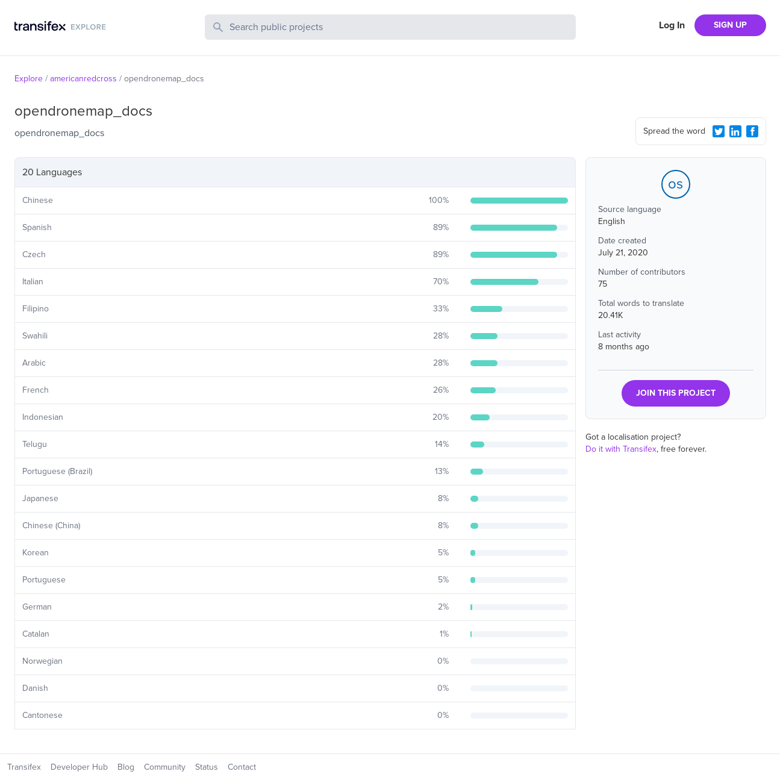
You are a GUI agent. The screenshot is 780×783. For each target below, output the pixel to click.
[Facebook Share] (752, 131)
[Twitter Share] (718, 131)
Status (206, 767)
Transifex (24, 767)
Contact (242, 767)
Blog (125, 767)
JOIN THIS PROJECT (676, 393)
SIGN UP (730, 25)
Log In (672, 25)
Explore (28, 78)
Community (165, 767)
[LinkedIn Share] (735, 131)
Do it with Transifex (621, 449)
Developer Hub (79, 767)
